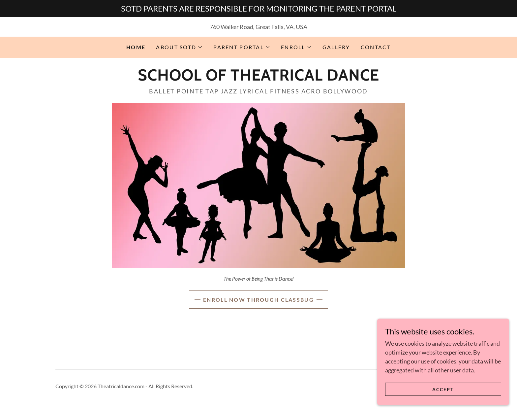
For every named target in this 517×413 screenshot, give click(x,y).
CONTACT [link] (376, 47)
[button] (179, 47)
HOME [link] (135, 47)
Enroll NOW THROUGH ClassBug (258, 299)
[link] (258, 78)
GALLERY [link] (336, 47)
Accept (443, 389)
